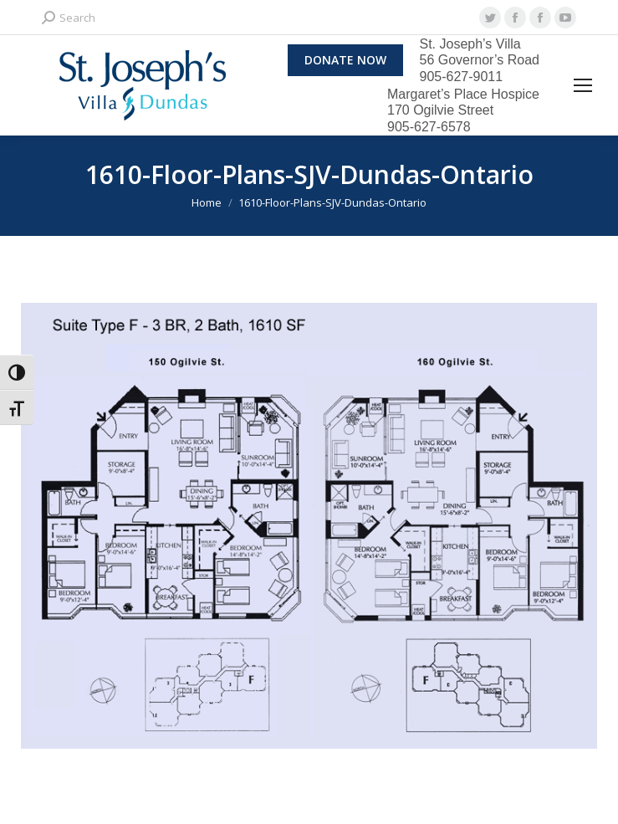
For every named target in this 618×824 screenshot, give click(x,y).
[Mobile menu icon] (583, 85)
